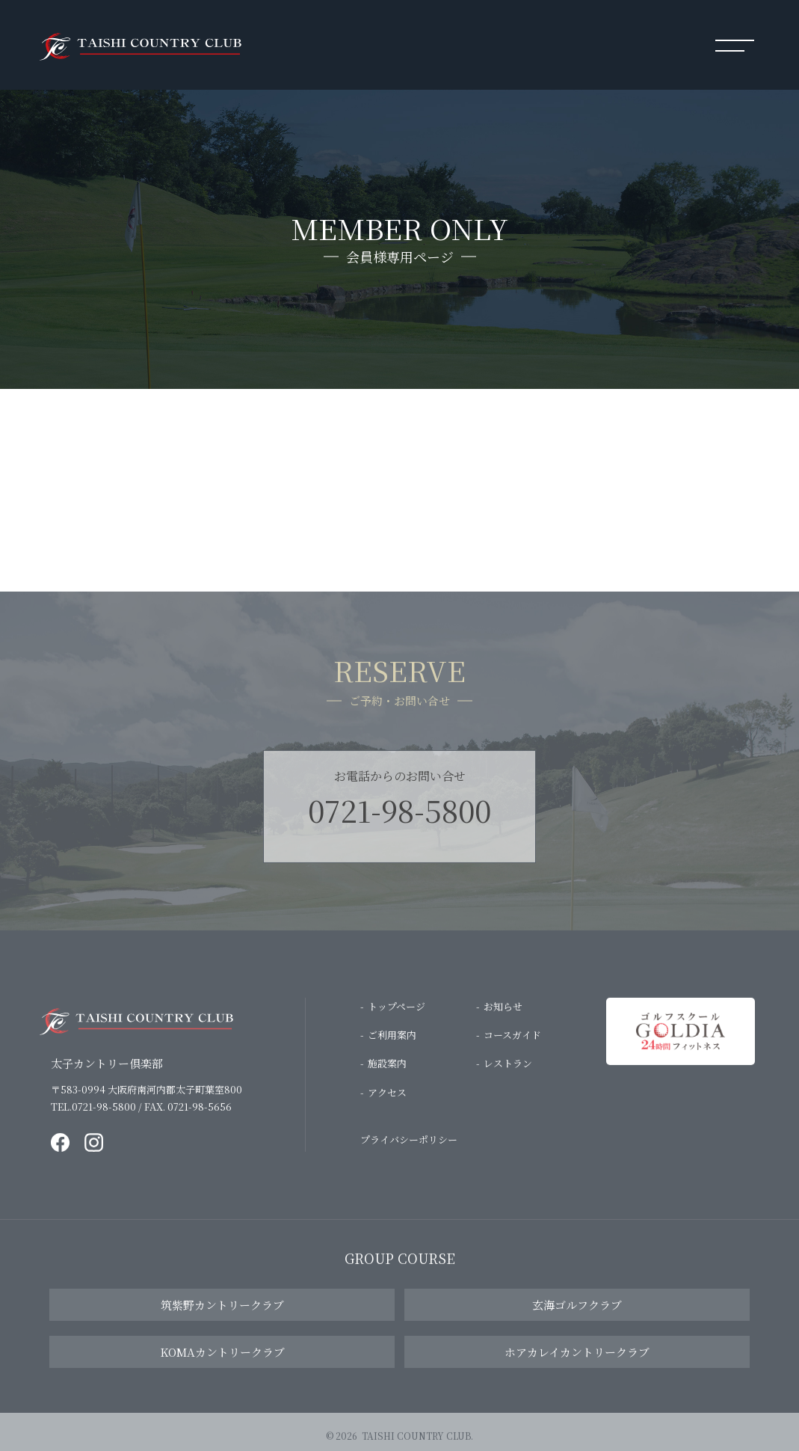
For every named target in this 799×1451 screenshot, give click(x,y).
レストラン (508, 1074)
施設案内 (387, 1074)
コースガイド (512, 1045)
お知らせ (503, 1017)
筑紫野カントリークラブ (222, 1316)
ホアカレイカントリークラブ (577, 1363)
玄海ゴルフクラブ (577, 1316)
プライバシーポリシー (408, 1150)
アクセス (387, 1103)
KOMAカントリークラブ (222, 1363)
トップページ (396, 1017)
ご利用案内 (392, 1045)
